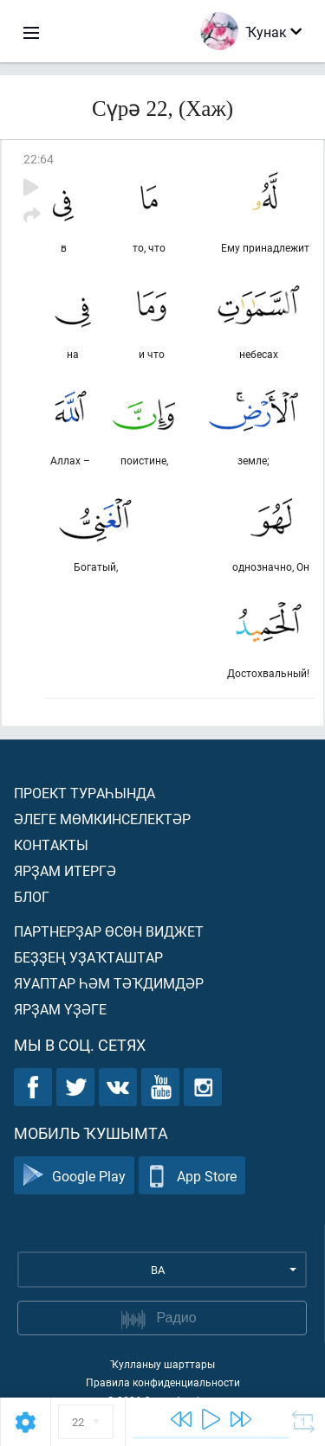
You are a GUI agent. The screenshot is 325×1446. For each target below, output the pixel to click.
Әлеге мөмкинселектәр (102, 818)
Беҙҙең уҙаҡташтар (88, 957)
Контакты (51, 844)
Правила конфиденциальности (163, 1382)
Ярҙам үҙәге (60, 1009)
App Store (192, 1175)
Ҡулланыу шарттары (162, 1364)
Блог (31, 896)
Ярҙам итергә (65, 870)
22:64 (38, 158)
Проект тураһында (84, 793)
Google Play (74, 1175)
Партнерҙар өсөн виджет (109, 931)
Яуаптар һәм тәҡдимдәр (109, 983)
